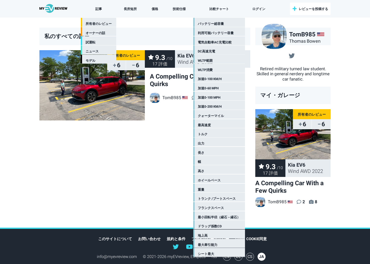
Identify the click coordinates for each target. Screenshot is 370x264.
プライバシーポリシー (210, 239)
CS (250, 256)
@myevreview (189, 246)
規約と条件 (176, 239)
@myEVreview (175, 246)
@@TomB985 (291, 55)
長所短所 (130, 9)
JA (261, 256)
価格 (155, 9)
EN (226, 256)
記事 (99, 9)
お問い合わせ (149, 239)
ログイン (257, 9)
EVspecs (198, 256)
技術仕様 (179, 9)
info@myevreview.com (117, 256)
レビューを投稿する (313, 9)
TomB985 (271, 201)
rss (214, 256)
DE (238, 256)
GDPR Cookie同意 (251, 239)
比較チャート (218, 9)
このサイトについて (115, 239)
